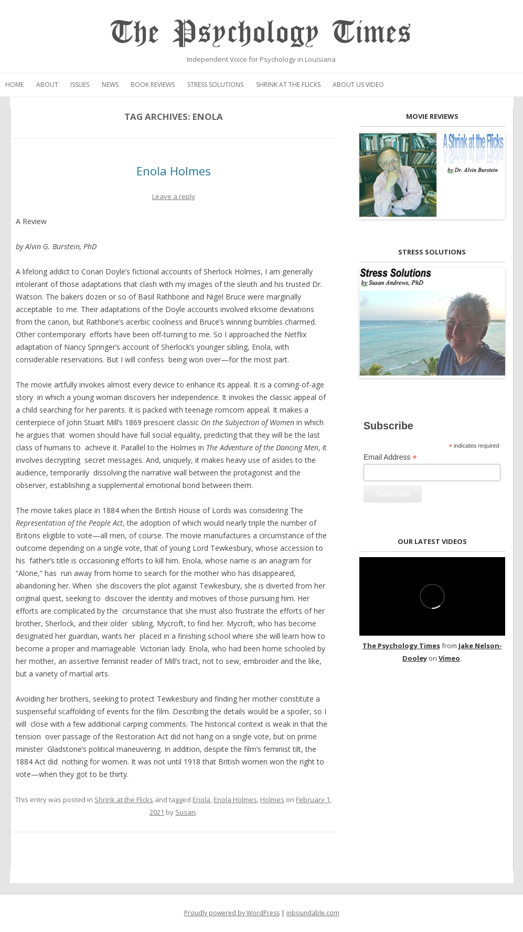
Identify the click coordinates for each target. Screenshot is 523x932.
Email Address (390, 457)
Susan (185, 812)
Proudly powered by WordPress (232, 912)
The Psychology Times (261, 33)
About (47, 84)
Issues (79, 84)
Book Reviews (153, 84)
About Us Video (358, 84)
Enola (201, 799)
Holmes (272, 799)
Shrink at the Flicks (288, 84)
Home (14, 84)
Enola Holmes (173, 171)
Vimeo (449, 658)
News (110, 84)
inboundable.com (312, 912)
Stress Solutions (215, 84)
